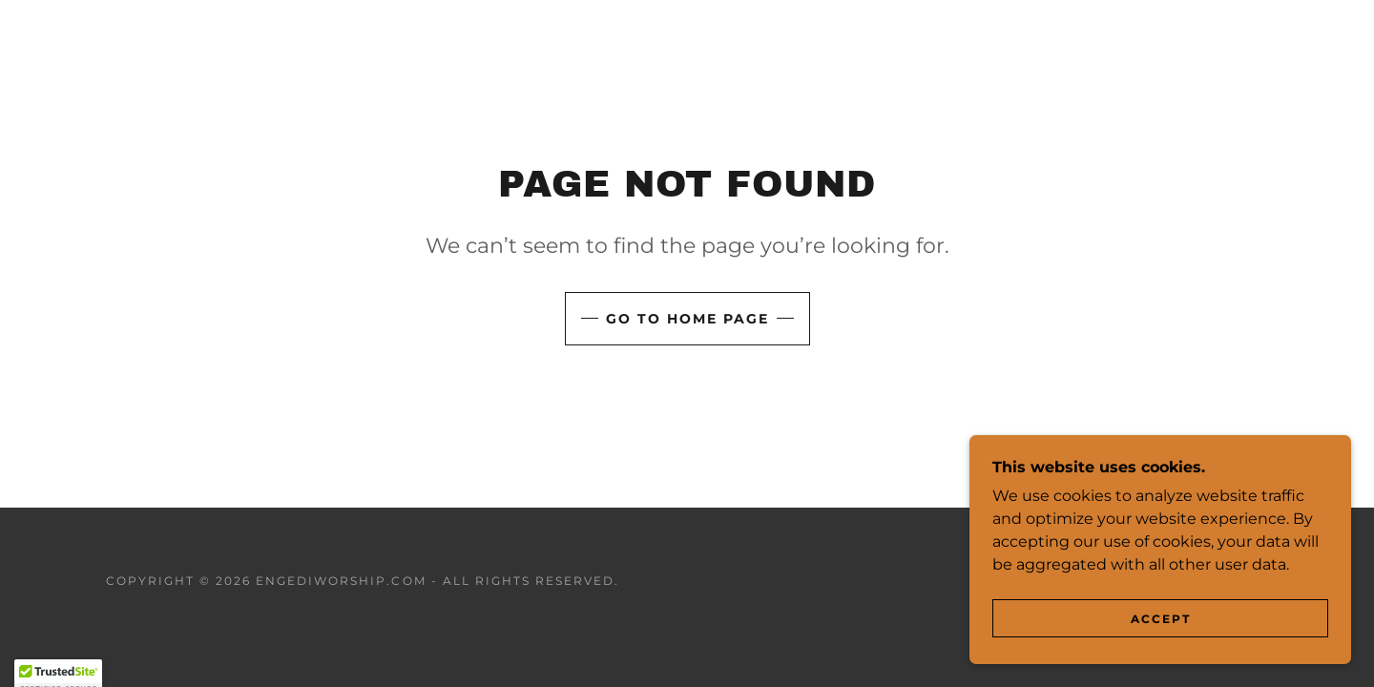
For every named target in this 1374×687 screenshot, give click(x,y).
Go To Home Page (687, 318)
